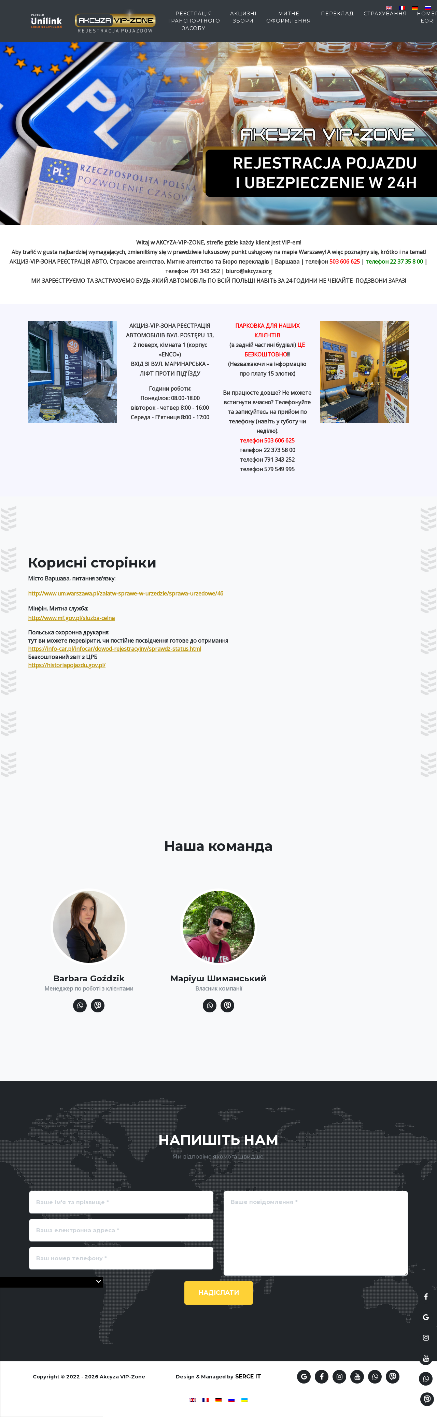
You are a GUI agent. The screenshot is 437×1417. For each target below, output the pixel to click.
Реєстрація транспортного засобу (194, 24)
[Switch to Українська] (244, 1399)
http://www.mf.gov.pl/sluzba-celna (71, 618)
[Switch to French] (401, 7)
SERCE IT (248, 1376)
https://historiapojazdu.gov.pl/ (66, 665)
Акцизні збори (243, 21)
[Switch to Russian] (427, 7)
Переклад (337, 17)
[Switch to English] (388, 7)
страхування (385, 17)
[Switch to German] (414, 7)
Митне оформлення (288, 21)
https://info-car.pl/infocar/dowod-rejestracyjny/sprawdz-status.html (114, 649)
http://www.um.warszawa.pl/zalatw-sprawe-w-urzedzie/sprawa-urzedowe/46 (125, 593)
